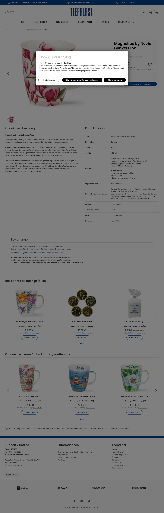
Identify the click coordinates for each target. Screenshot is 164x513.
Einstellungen (48, 80)
